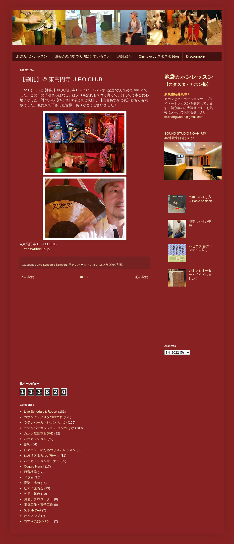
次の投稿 (27, 277)
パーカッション (35, 439)
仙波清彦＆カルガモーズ (41, 455)
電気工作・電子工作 (38, 505)
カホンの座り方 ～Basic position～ (200, 201)
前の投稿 (141, 277)
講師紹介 (124, 56)
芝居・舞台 (32, 494)
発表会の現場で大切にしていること (82, 56)
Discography (196, 56)
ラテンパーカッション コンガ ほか (91, 264)
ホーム (85, 277)
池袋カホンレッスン (31, 56)
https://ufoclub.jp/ (36, 249)
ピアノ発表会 (33, 488)
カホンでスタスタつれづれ (43, 417)
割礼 (119, 264)
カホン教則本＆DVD (38, 433)
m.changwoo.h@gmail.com (183, 117)
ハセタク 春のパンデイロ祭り (200, 248)
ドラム (29, 477)
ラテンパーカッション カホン (45, 422)
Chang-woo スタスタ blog (159, 56)
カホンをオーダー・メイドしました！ (200, 274)
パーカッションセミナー (41, 461)
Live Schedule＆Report (52, 264)
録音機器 (30, 472)
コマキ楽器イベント (38, 521)
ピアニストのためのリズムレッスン (50, 450)
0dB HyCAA (32, 510)
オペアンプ (32, 516)
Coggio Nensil (34, 466)
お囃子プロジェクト (38, 499)
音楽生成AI (32, 483)
